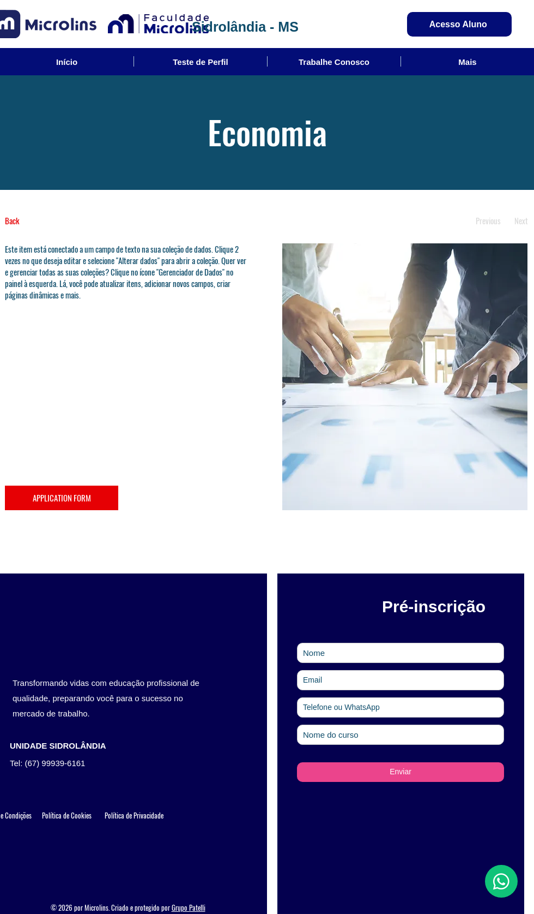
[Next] (521, 220)
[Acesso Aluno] (459, 24)
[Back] (45, 220)
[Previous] (488, 220)
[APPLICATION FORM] (61, 498)
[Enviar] (400, 772)
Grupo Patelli (188, 907)
